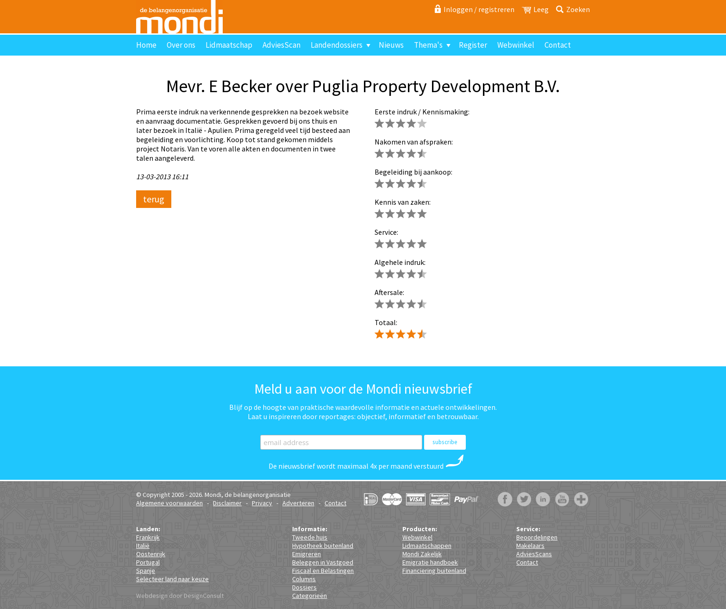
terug (153, 199)
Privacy (262, 503)
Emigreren (306, 554)
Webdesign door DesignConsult (180, 595)
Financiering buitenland (434, 570)
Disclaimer (227, 503)
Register (473, 45)
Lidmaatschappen (426, 545)
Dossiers (304, 587)
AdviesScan (281, 45)
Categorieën (309, 595)
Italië (143, 545)
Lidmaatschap (229, 45)
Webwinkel (515, 45)
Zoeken (578, 9)
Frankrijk (148, 537)
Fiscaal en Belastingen (323, 570)
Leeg (541, 9)
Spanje (145, 570)
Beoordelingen (536, 537)
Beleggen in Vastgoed (322, 562)
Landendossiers (337, 45)
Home (146, 45)
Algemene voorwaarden (169, 503)
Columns (304, 579)
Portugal (148, 562)
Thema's (428, 45)
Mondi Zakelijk (422, 554)
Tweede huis (309, 537)
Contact (557, 45)
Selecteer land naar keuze (172, 579)
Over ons (181, 45)
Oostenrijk (150, 554)
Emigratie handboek (430, 562)
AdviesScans (534, 554)
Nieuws (391, 45)
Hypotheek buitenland (322, 545)
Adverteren (298, 503)
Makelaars (530, 545)
